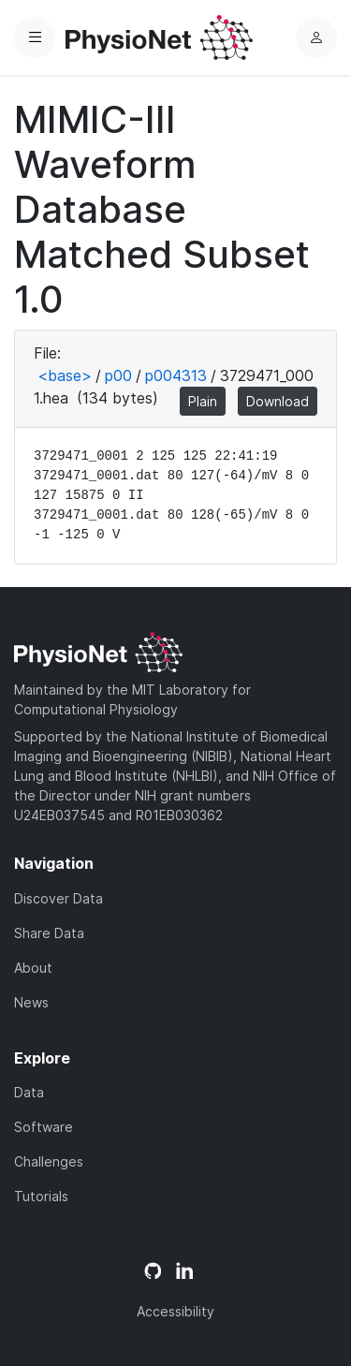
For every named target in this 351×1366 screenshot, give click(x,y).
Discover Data (58, 898)
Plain (202, 401)
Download (277, 401)
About (33, 968)
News (31, 1002)
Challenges (48, 1161)
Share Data (49, 933)
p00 (118, 375)
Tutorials (41, 1196)
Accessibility (175, 1311)
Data (29, 1092)
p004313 (176, 375)
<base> (64, 375)
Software (43, 1127)
